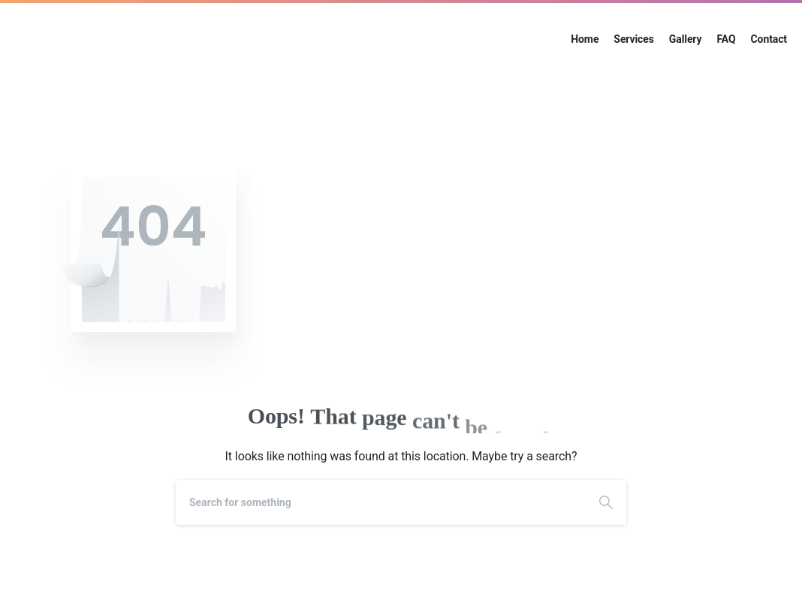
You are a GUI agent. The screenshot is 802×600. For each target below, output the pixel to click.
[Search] (381, 502)
